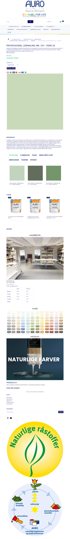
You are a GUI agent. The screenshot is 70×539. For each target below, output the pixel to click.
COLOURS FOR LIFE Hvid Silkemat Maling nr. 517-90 (54, 217)
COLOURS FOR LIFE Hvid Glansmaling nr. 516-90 (33, 217)
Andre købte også (46, 155)
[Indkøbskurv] (61, 22)
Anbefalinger (14, 160)
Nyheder (33, 160)
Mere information (10, 52)
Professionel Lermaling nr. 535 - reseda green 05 (53, 184)
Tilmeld (61, 411)
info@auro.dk (14, 286)
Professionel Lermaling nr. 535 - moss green (35, 184)
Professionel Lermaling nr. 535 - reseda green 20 (17, 184)
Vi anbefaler (25, 155)
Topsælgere (13, 155)
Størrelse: (9, 62)
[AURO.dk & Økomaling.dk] (35, 6)
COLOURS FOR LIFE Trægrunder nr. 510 (16, 217)
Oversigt (33, 15)
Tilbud (34, 155)
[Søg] (30, 21)
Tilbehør (24, 160)
